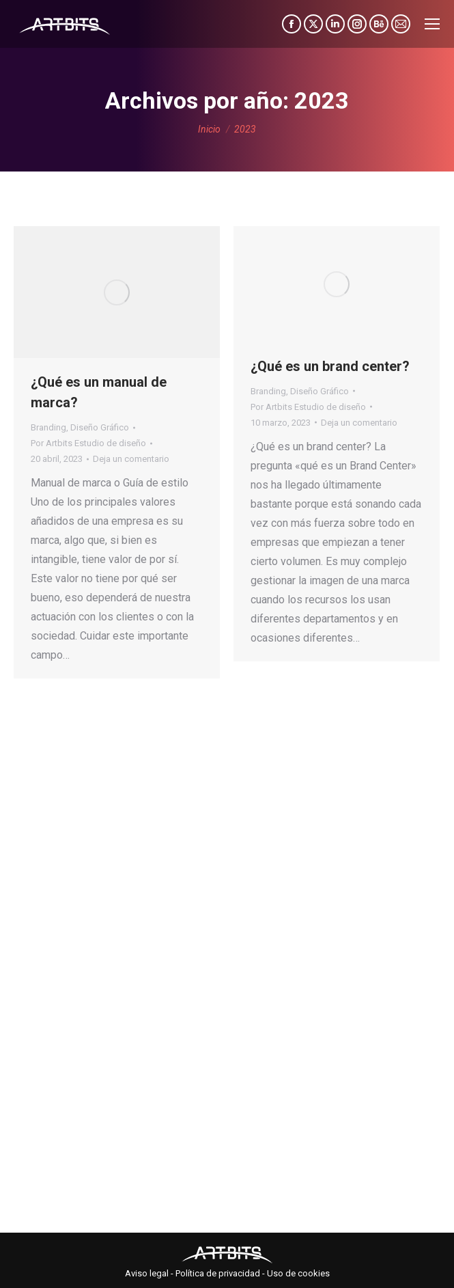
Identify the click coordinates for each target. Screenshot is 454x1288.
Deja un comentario (131, 459)
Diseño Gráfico (99, 427)
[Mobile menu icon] (432, 24)
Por (88, 443)
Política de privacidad (217, 1273)
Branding (48, 427)
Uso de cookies (298, 1273)
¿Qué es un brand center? (330, 366)
